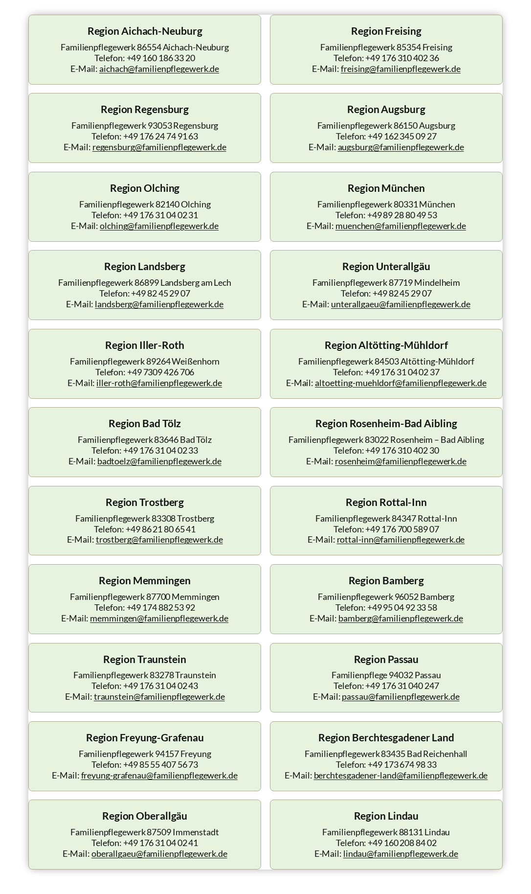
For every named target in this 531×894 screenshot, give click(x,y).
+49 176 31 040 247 (402, 686)
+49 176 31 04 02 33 (160, 450)
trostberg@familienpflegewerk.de (159, 539)
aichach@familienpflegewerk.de (159, 69)
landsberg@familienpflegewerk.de (159, 304)
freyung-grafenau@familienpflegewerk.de (159, 775)
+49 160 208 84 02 (402, 843)
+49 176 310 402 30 (402, 450)
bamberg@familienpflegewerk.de (400, 618)
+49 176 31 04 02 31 (160, 215)
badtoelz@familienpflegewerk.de (159, 461)
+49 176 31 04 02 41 (160, 843)
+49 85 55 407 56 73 (160, 764)
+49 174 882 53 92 (161, 607)
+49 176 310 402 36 (402, 58)
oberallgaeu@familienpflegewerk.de (159, 853)
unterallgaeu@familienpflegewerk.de (400, 304)
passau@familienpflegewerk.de (400, 696)
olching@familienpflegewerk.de (159, 226)
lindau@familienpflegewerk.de (400, 853)
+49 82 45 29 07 (160, 293)
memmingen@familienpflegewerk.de (159, 618)
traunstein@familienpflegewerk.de (159, 696)
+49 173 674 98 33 (402, 764)
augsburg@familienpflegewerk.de (401, 147)
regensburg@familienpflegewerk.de (159, 147)
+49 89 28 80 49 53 (402, 215)
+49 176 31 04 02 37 (402, 372)
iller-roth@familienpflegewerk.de (159, 383)
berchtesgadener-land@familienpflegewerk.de (401, 775)
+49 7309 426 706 (160, 372)
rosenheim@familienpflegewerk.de (400, 461)
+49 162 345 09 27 (402, 136)
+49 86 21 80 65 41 (161, 529)
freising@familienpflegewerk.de (401, 69)
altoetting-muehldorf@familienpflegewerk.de (401, 383)
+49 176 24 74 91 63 (160, 136)
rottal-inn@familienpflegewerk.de (401, 539)
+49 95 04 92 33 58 (402, 607)
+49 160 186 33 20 (161, 58)
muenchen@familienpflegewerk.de (400, 226)
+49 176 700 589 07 (402, 529)
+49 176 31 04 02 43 (160, 686)
